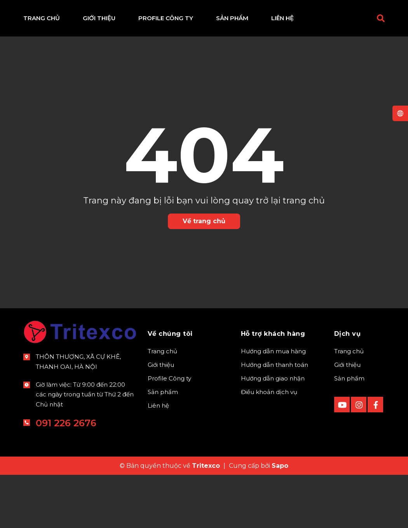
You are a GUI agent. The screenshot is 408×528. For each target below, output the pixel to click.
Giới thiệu (161, 364)
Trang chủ (162, 351)
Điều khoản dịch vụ (269, 392)
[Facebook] (375, 404)
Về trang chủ (204, 221)
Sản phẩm (163, 392)
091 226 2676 (66, 423)
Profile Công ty (169, 378)
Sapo (280, 465)
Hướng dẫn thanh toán (274, 364)
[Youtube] (342, 404)
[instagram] (358, 404)
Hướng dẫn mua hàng (273, 351)
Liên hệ (158, 405)
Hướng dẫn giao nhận (273, 378)
